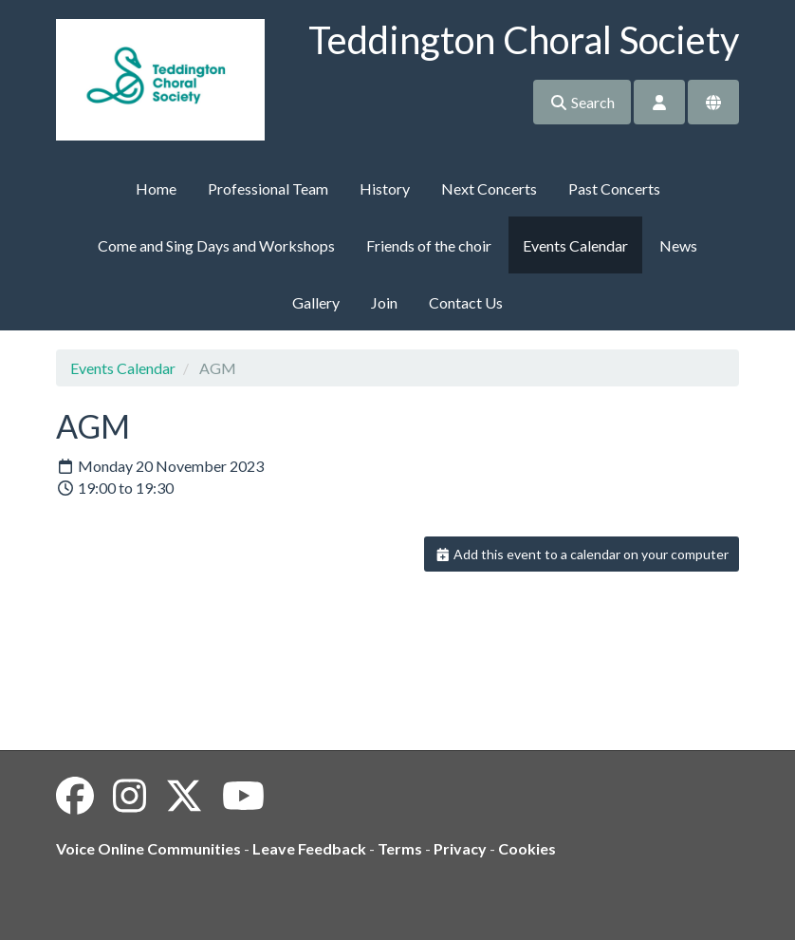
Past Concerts (614, 188)
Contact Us (466, 302)
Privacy (460, 848)
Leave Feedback (309, 848)
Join (384, 302)
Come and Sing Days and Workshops (216, 245)
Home (156, 188)
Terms (400, 848)
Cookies (527, 848)
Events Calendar (575, 245)
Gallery (316, 302)
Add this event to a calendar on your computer (582, 554)
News (678, 245)
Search (582, 102)
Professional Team (268, 188)
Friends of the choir (428, 245)
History (385, 188)
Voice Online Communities (148, 848)
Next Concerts (489, 188)
